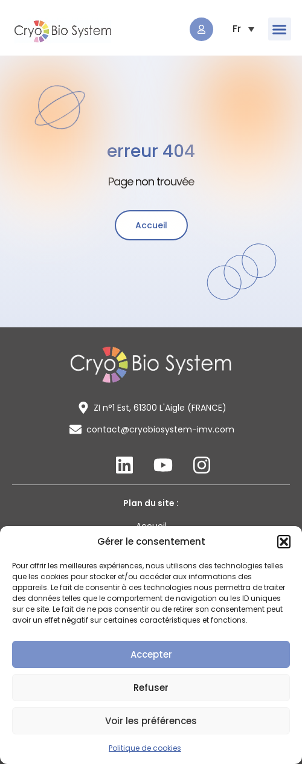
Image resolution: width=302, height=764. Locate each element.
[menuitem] (236, 29)
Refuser (151, 687)
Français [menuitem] (237, 29)
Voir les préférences (151, 720)
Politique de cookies (145, 748)
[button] (284, 542)
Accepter (151, 654)
